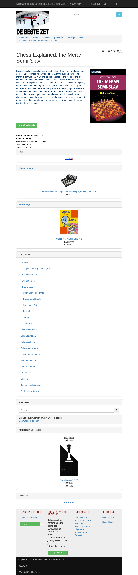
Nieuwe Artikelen (26, 168)
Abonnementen (28, 366)
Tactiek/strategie (29, 275)
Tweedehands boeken (31, 385)
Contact (78, 535)
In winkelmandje (26, 125)
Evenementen (28, 281)
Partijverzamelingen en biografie (36, 268)
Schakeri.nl (35, 572)
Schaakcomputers (29, 330)
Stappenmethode (28, 360)
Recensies (69, 502)
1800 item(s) (77, 4)
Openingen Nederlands (32, 293)
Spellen (24, 379)
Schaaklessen (108, 522)
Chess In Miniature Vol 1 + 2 (69, 239)
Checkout (95, 4)
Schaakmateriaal (28, 336)
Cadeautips (26, 373)
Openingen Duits (29, 305)
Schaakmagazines (29, 348)
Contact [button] (57, 553)
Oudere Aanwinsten (30, 391)
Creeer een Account (29, 517)
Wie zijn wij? (108, 517)
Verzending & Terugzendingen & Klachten (83, 520)
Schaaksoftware (28, 342)
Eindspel (25, 311)
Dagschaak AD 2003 (69, 480)
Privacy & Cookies (83, 526)
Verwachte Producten (30, 354)
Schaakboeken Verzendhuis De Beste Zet (40, 3)
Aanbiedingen (25, 204)
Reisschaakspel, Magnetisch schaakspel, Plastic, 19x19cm (69, 192)
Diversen (25, 317)
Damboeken (27, 323)
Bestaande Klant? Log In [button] (31, 524)
